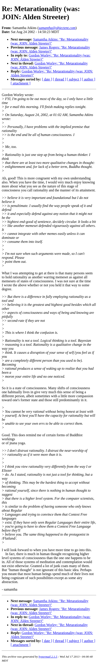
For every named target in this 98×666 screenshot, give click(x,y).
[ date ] (47, 79)
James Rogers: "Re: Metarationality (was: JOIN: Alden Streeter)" (50, 49)
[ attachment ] (20, 83)
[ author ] (88, 79)
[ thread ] (59, 79)
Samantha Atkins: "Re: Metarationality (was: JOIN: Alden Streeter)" (49, 41)
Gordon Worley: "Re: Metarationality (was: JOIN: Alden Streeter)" (49, 65)
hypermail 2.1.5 (48, 656)
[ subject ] (74, 79)
